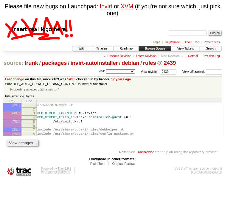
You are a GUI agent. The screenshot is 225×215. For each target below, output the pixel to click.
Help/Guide (172, 42)
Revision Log (211, 56)
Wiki (81, 48)
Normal (193, 56)
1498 (71, 79)
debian (130, 63)
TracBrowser (146, 158)
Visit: (101, 71)
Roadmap (126, 48)
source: (13, 63)
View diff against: (202, 71)
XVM (127, 6)
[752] (16, 125)
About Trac (191, 42)
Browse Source (155, 48)
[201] (16, 105)
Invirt (106, 6)
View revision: (150, 71)
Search (210, 48)
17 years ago (121, 79)
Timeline (101, 48)
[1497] (15, 114)
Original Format (123, 169)
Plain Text (97, 169)
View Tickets (185, 48)
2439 (170, 63)
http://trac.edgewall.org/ (206, 177)
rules (149, 63)
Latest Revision (146, 56)
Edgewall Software (57, 177)
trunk (31, 63)
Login (156, 42)
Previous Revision (119, 56)
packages (54, 63)
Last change (14, 79)
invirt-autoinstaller (94, 63)
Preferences (212, 42)
